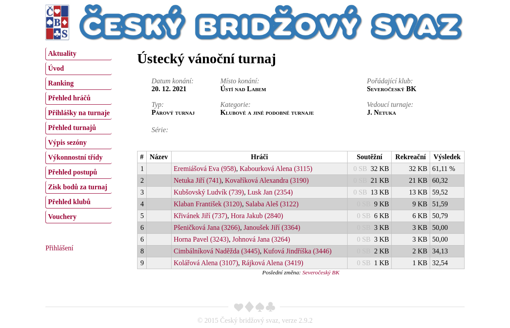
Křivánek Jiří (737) (200, 215)
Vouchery (62, 216)
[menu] (78, 134)
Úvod (56, 68)
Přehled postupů (72, 172)
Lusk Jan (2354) (270, 192)
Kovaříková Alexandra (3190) (267, 180)
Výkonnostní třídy (75, 157)
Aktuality (62, 53)
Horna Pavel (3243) (201, 239)
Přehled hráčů (69, 98)
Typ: (158, 104)
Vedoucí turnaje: (390, 104)
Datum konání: (172, 81)
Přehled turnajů (72, 127)
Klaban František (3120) (208, 204)
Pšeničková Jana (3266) (207, 227)
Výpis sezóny (67, 142)
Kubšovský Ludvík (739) (209, 192)
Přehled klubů (69, 201)
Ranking (61, 83)
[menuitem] (78, 54)
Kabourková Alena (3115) (276, 168)
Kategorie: (236, 104)
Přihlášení (59, 248)
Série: (160, 129)
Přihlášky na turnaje (79, 112)
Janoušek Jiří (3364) (272, 227)
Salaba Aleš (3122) (272, 204)
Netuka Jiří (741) (197, 180)
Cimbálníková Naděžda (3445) (217, 251)
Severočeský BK (320, 272)
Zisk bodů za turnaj (77, 187)
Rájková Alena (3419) (272, 262)
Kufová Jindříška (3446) (297, 251)
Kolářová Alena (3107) (206, 262)
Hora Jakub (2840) (257, 215)
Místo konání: (240, 81)
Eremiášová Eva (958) (205, 168)
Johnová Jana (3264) (261, 239)
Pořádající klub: (390, 81)
